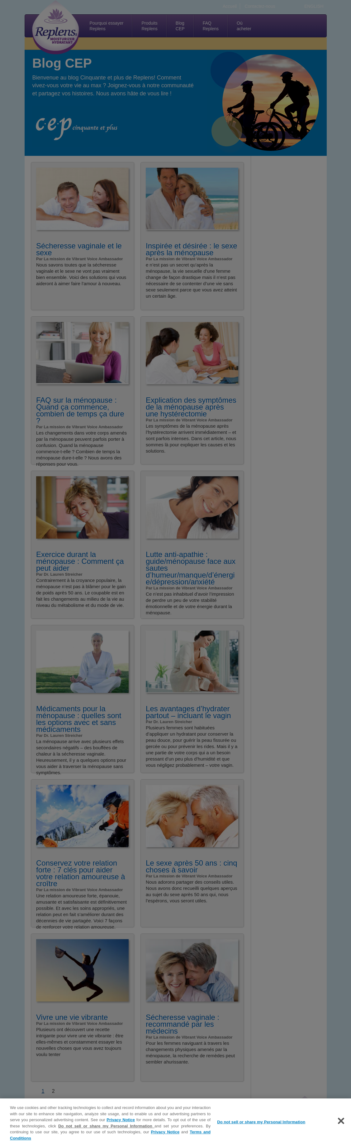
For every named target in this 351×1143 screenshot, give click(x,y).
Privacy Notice (121, 1123)
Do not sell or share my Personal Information (106, 1129)
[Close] (341, 1124)
